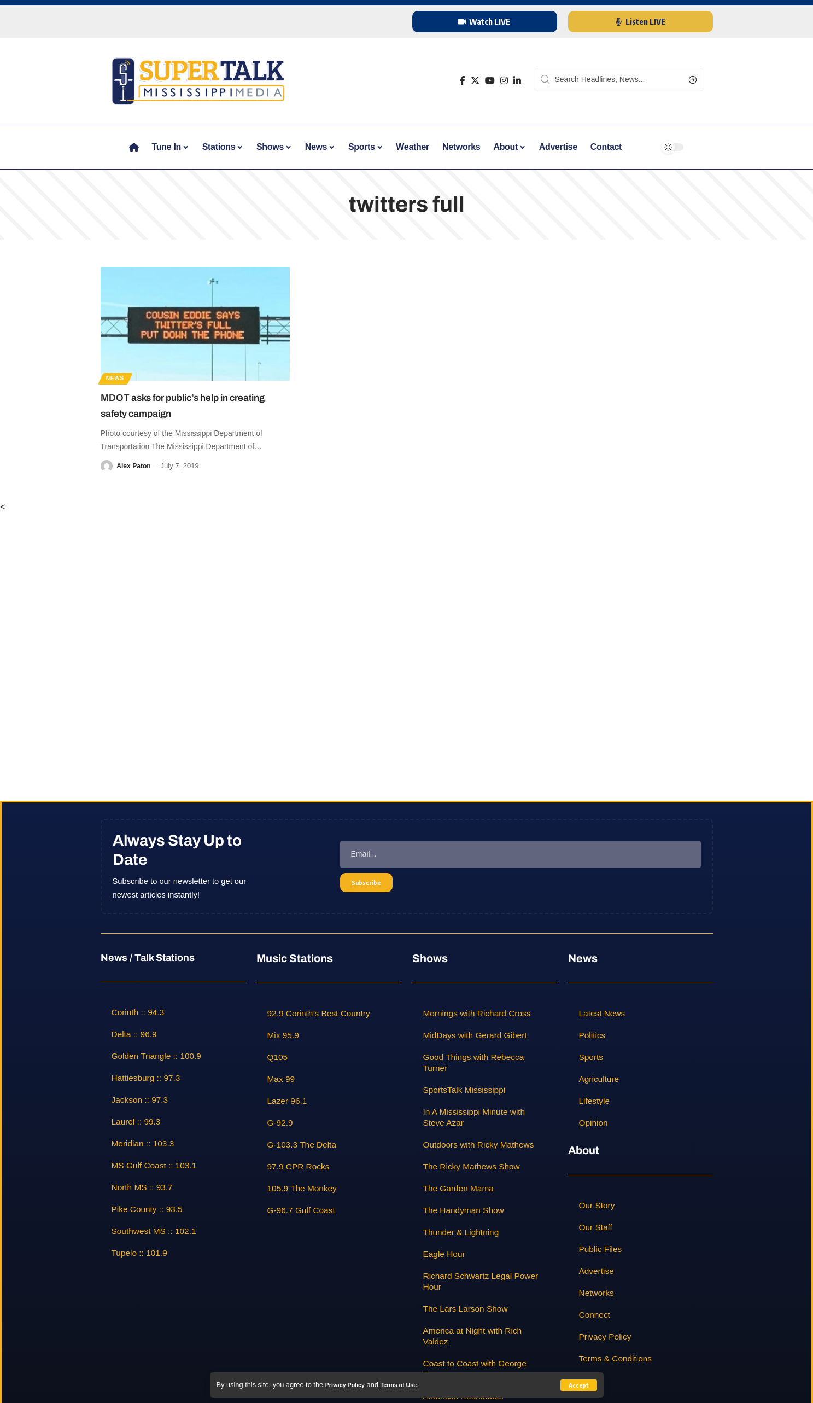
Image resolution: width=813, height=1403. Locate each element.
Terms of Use (410, 1385)
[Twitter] (475, 80)
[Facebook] (462, 80)
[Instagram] (504, 80)
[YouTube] (490, 80)
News (118, 376)
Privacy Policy (349, 1385)
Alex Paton (134, 466)
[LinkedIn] (517, 80)
